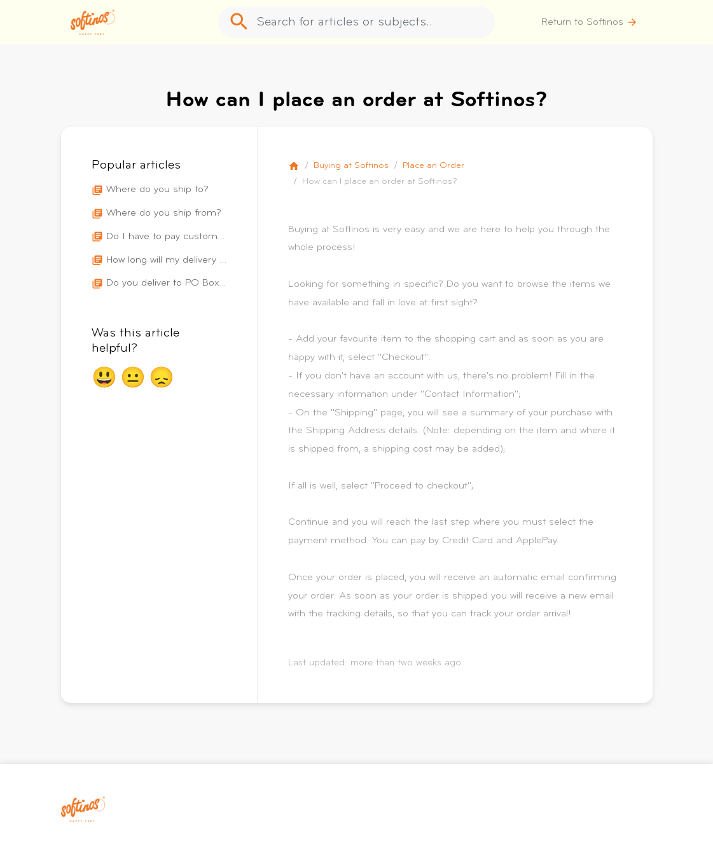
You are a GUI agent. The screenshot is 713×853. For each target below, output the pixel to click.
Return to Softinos (589, 22)
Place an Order (433, 165)
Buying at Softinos (351, 165)
